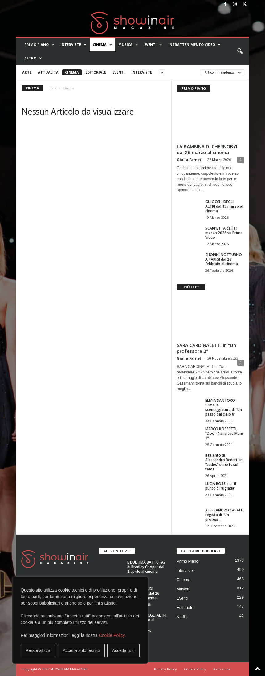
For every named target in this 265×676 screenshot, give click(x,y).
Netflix (182, 616)
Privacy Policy (165, 669)
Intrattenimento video (194, 44)
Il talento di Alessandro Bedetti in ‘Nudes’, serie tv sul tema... (224, 462)
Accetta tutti (123, 650)
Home (53, 88)
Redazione (222, 669)
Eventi (153, 44)
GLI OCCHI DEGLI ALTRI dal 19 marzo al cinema (224, 206)
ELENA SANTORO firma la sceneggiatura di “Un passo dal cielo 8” (223, 407)
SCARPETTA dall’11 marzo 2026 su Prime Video (224, 233)
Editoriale (95, 72)
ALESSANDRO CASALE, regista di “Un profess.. (224, 514)
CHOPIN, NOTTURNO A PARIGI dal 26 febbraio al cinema (223, 259)
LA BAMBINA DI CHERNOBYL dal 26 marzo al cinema (207, 149)
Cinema (102, 44)
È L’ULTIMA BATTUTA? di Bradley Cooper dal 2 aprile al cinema (146, 567)
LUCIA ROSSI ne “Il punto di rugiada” (220, 486)
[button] (240, 51)
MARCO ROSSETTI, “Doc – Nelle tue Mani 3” (224, 433)
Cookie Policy (112, 635)
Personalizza (38, 650)
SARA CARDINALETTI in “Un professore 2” (206, 348)
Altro (33, 58)
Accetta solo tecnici (81, 650)
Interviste (73, 44)
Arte (26, 72)
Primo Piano (39, 44)
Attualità (48, 72)
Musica (128, 44)
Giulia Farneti (189, 159)
